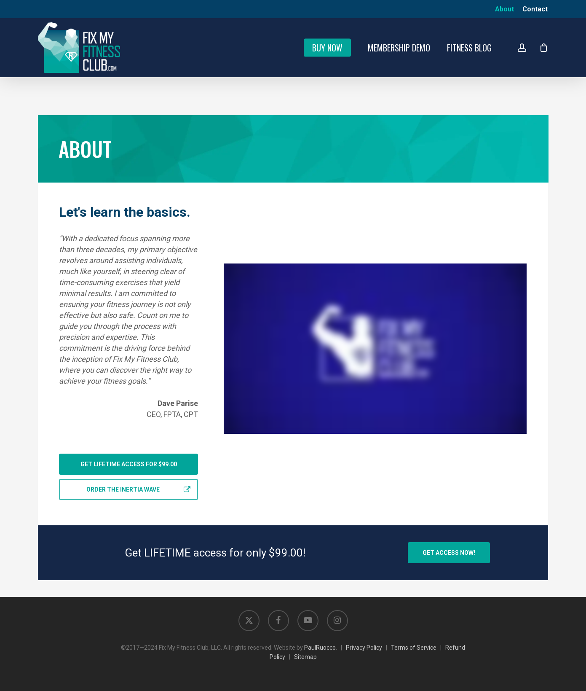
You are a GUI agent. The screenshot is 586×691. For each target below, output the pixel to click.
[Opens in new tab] (249, 620)
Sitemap (305, 656)
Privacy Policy (364, 647)
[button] (128, 464)
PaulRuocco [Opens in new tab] (320, 647)
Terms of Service (413, 647)
